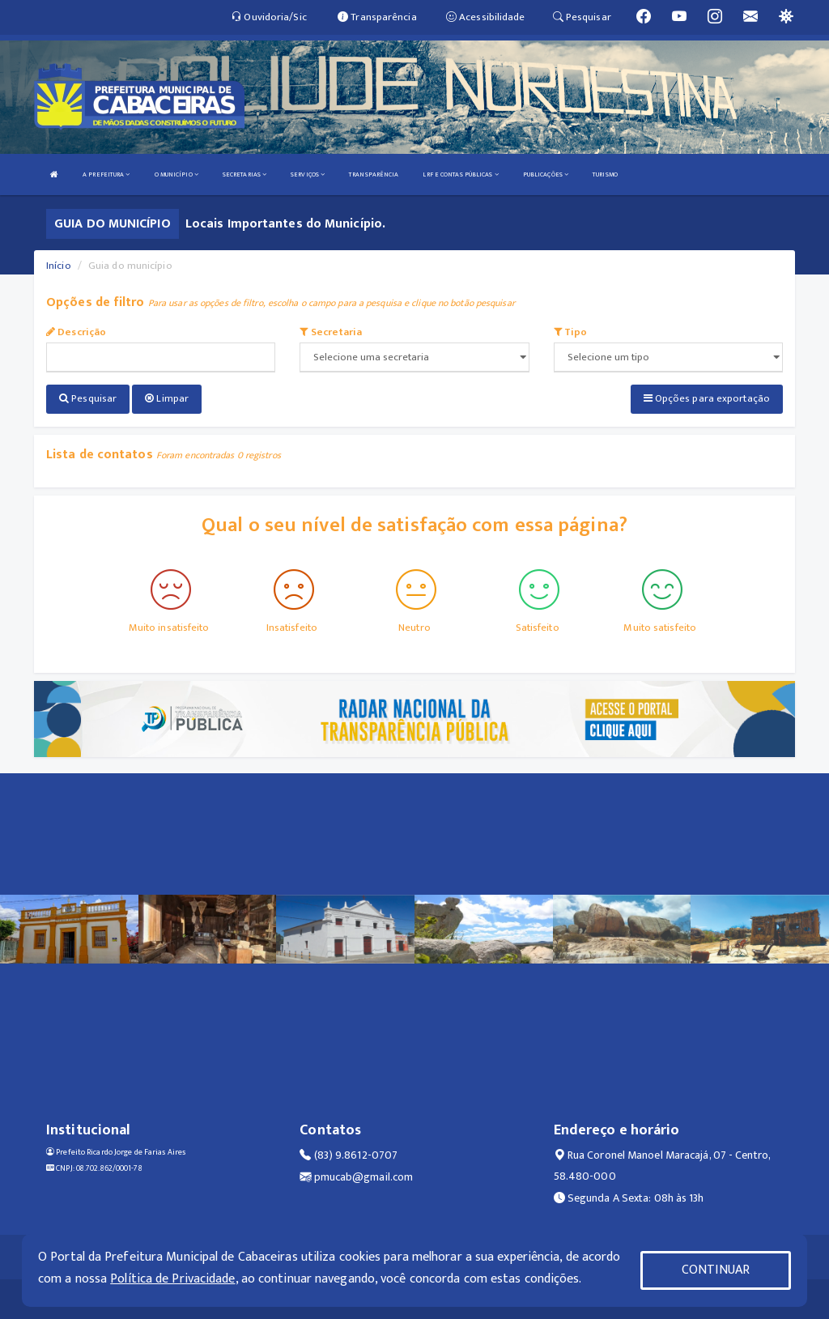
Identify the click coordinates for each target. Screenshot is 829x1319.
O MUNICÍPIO (176, 174)
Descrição (76, 332)
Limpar (167, 398)
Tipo (571, 332)
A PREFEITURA (106, 174)
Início (58, 265)
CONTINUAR (716, 1270)
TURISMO (605, 174)
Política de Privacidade (172, 1279)
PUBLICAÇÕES (545, 174)
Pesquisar (88, 398)
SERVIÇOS (308, 174)
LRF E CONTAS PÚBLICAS (460, 174)
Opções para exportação (707, 398)
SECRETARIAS (244, 174)
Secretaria (331, 332)
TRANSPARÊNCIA (373, 174)
